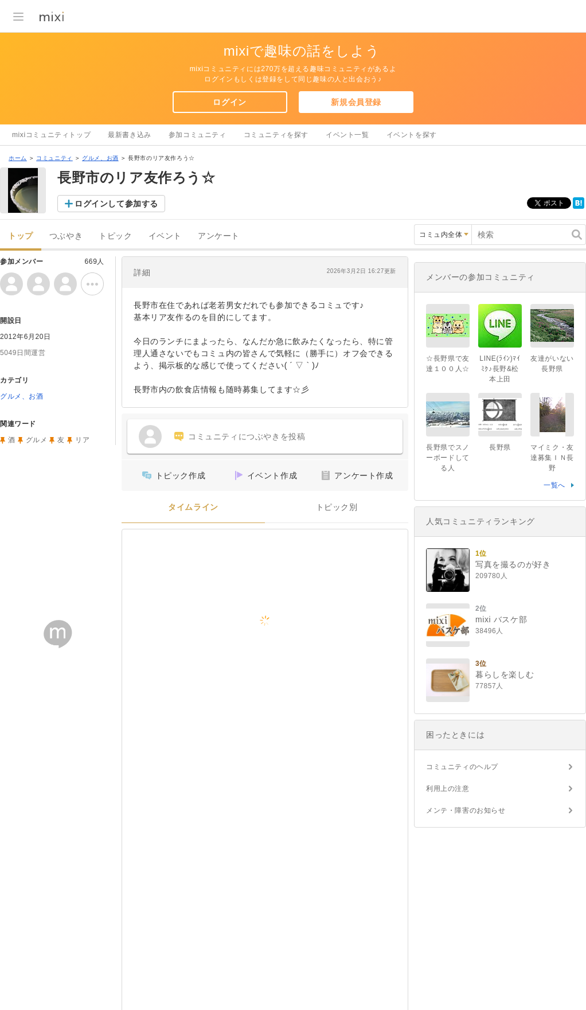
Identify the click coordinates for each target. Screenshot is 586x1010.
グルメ (37, 440)
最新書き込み (129, 135)
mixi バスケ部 (501, 619)
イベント (165, 236)
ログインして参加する (116, 203)
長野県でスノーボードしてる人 (448, 457)
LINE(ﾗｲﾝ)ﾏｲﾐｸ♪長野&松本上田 (499, 368)
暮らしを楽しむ (504, 674)
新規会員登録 (356, 102)
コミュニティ (54, 158)
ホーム (18, 158)
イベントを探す (411, 135)
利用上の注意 (448, 789)
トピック (115, 236)
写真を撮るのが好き (512, 564)
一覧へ (554, 485)
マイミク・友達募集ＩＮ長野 (552, 457)
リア (82, 440)
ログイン (229, 102)
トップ (20, 236)
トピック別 (337, 507)
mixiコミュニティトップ (51, 135)
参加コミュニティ (197, 135)
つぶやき (66, 236)
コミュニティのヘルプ (462, 767)
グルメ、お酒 (100, 158)
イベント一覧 (347, 135)
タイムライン (193, 507)
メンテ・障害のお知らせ (466, 810)
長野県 (500, 447)
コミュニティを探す (276, 135)
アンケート (219, 236)
